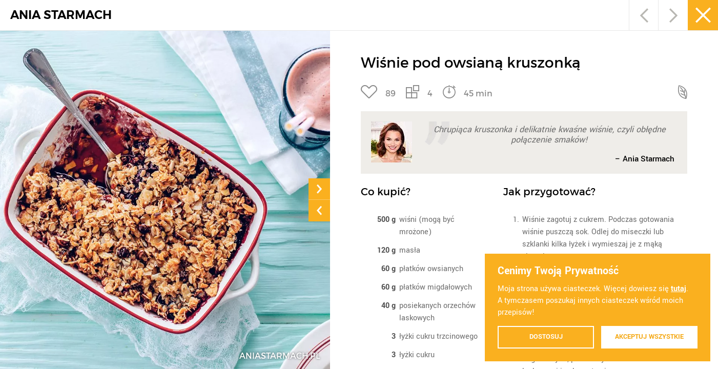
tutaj (678, 288)
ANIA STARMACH (61, 15)
